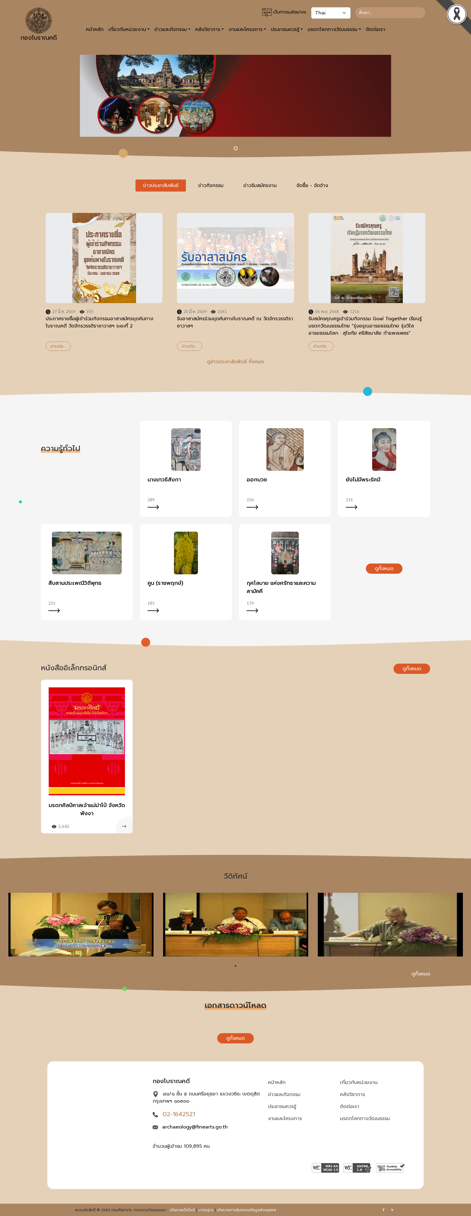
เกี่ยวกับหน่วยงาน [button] (127, 29)
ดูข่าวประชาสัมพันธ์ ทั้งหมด (235, 361)
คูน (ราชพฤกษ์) (165, 583)
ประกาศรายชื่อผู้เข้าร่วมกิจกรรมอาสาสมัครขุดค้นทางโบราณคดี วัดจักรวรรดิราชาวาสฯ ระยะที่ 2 (99, 322)
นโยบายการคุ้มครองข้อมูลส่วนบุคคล (246, 1210)
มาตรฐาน (206, 1210)
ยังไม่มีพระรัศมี (363, 479)
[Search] (390, 12)
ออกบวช (257, 479)
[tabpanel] (235, 281)
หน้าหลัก (95, 29)
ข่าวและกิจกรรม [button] (170, 29)
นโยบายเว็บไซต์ (182, 1210)
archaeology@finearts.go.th (195, 1127)
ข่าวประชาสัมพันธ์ (160, 185)
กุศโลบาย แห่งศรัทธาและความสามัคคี (281, 587)
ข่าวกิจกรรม (210, 185)
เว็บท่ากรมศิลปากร (284, 12)
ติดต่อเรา (375, 29)
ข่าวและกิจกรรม (284, 1094)
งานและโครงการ (285, 1118)
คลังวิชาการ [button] (207, 29)
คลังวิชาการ (352, 1094)
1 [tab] (235, 966)
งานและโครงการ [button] (246, 29)
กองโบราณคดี (38, 25)
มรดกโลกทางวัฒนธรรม (365, 1118)
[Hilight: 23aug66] (236, 148)
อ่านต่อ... (58, 346)
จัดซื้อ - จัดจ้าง (312, 185)
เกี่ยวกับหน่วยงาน (359, 1082)
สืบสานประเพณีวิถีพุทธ (75, 583)
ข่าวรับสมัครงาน (260, 185)
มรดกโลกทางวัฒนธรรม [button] (332, 29)
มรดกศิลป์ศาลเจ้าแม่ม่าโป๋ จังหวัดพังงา (87, 809)
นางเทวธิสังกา (164, 479)
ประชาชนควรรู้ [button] (285, 29)
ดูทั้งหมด (384, 568)
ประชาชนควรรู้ (282, 1106)
